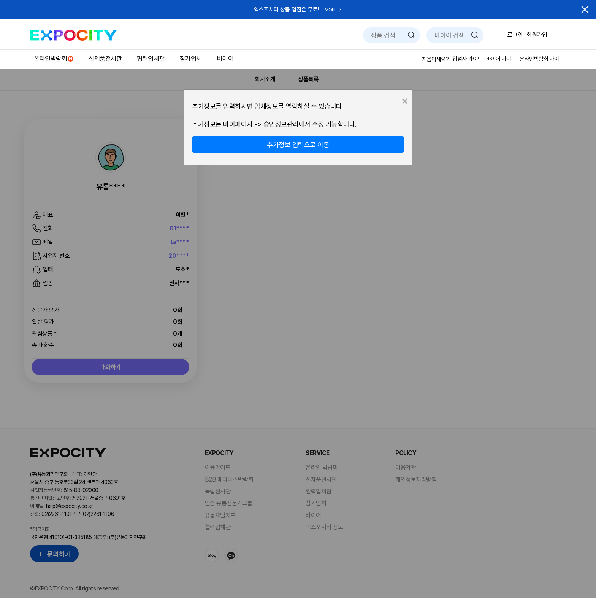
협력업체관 (151, 58)
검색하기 (411, 35)
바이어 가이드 (501, 59)
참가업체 (191, 58)
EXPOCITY (73, 35)
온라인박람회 (50, 58)
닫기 (584, 9)
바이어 (225, 58)
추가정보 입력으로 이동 (298, 145)
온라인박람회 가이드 (542, 59)
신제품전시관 (105, 58)
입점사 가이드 (467, 59)
